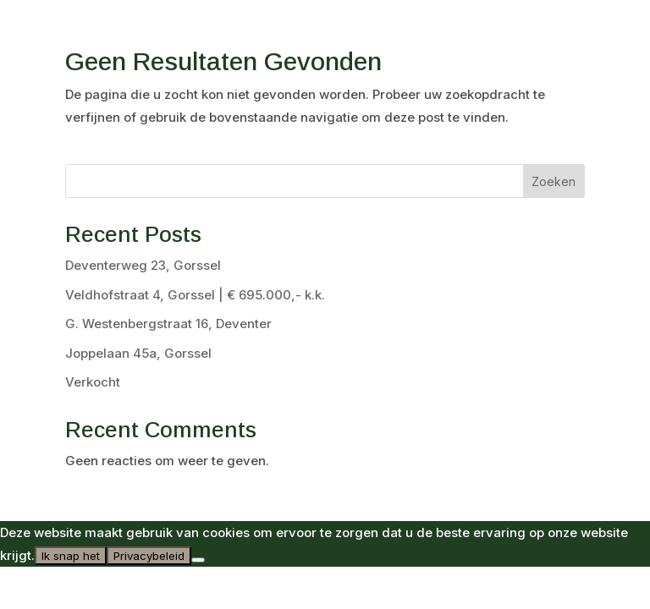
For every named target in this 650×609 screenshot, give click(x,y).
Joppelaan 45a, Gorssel (138, 353)
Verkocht (92, 382)
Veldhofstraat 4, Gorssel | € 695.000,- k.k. (195, 295)
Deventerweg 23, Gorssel (143, 265)
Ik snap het (70, 555)
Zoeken (554, 181)
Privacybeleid (149, 555)
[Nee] (198, 559)
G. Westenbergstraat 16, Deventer (168, 323)
